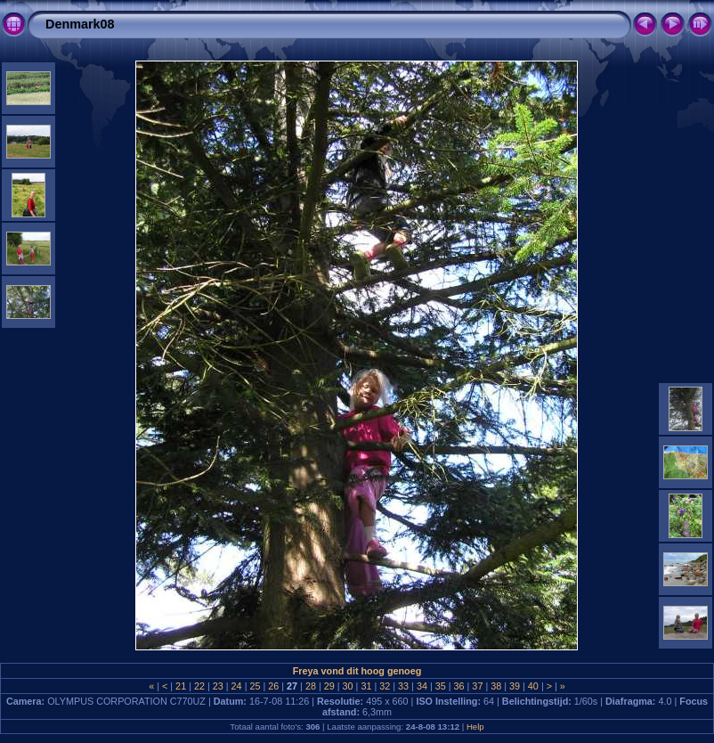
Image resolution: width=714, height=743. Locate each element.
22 (199, 686)
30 (348, 686)
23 (218, 686)
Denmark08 (80, 24)
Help (475, 726)
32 (385, 686)
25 (255, 686)
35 (441, 686)
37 (477, 686)
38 (496, 686)
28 (311, 686)
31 (366, 686)
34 (422, 686)
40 (533, 686)
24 (237, 686)
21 (181, 686)
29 (329, 686)
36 (459, 686)
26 (273, 686)
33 (403, 686)
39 (515, 686)
